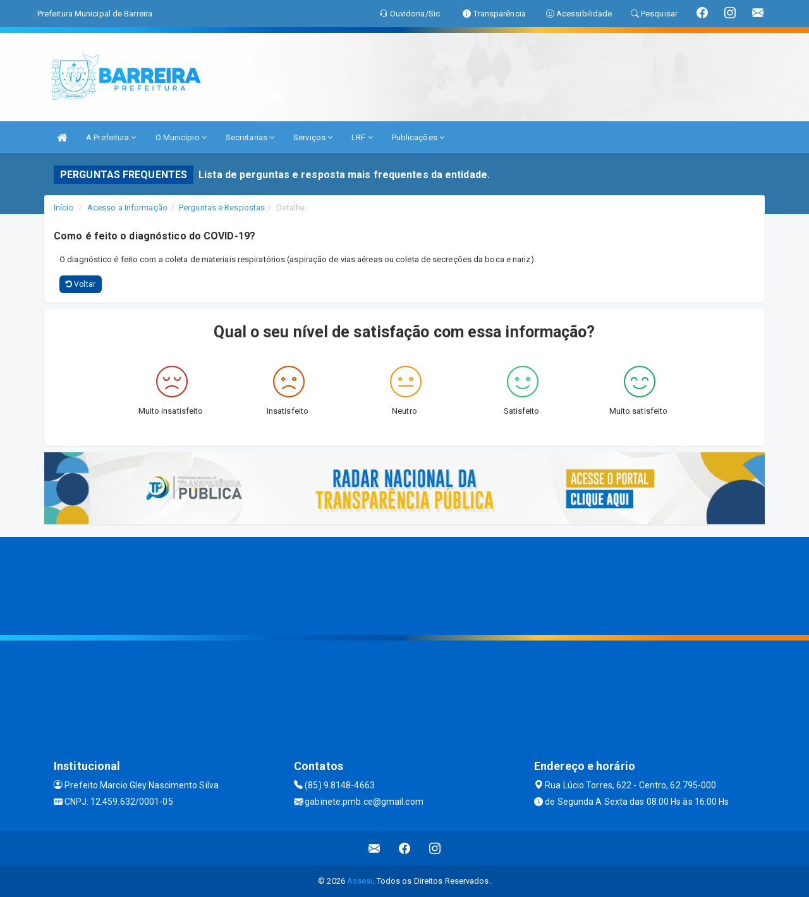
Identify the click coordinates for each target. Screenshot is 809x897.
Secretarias (250, 137)
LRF (362, 137)
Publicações (418, 137)
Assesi (360, 881)
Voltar (80, 284)
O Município (181, 137)
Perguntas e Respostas (222, 207)
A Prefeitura (111, 137)
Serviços (312, 137)
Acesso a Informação (127, 207)
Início (64, 207)
